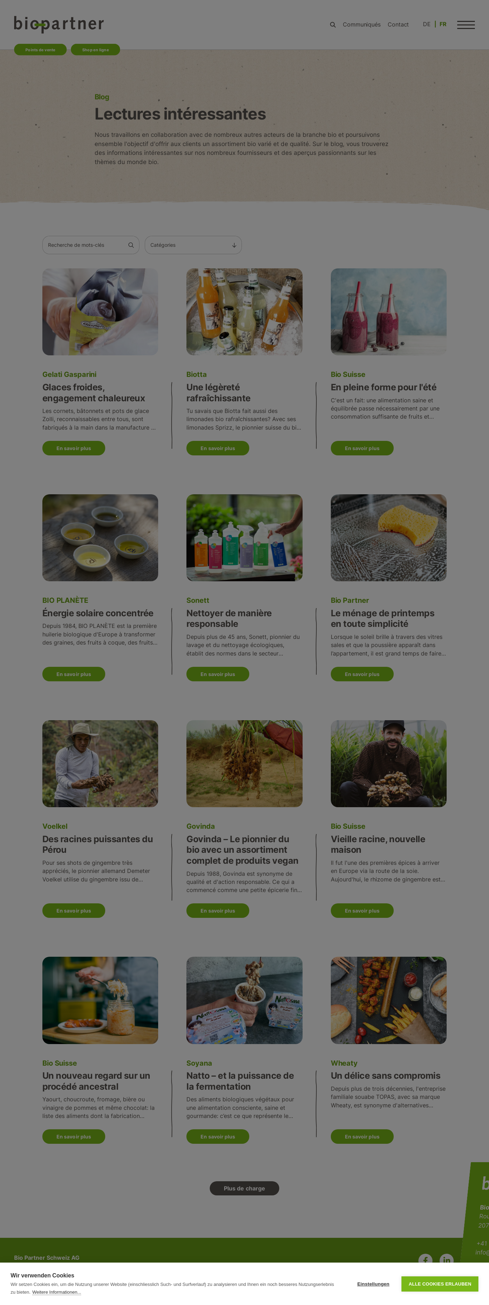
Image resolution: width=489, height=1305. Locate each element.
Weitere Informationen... (56, 1292)
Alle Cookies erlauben (440, 1284)
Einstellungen (373, 1284)
